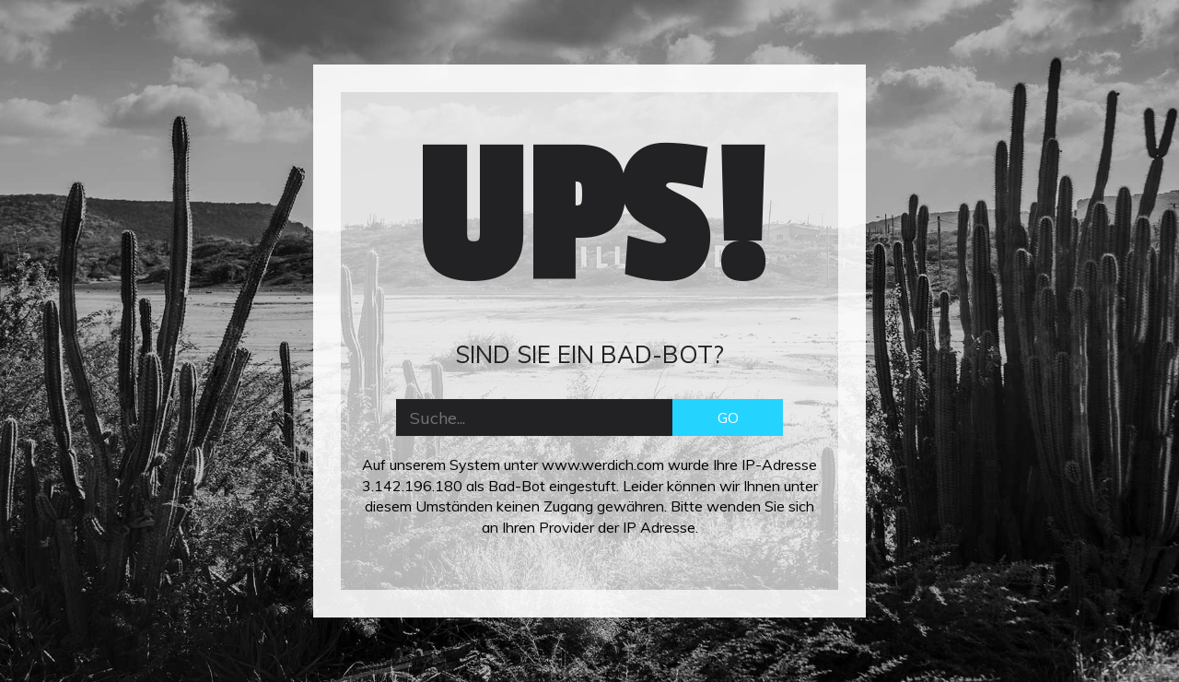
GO (728, 417)
